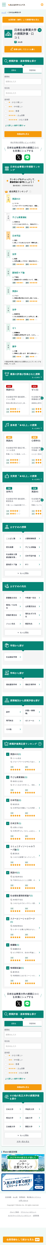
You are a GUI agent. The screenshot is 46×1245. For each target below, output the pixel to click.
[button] (42, 398)
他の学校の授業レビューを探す (23, 142)
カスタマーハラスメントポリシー (19, 1215)
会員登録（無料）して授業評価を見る (23, 20)
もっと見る (24, 573)
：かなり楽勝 (16, 120)
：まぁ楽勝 (15, 115)
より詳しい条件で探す (14, 125)
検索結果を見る (23, 134)
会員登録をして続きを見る (23, 1239)
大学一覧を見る (23, 1142)
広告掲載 (8, 1197)
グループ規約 (14, 1212)
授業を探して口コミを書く (24, 49)
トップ (3, 12)
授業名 (13, 70)
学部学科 (32, 70)
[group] (16, 399)
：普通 (12, 111)
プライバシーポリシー (28, 1212)
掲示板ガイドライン (34, 1197)
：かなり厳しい (14, 102)
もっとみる (36, 377)
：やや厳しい (14, 107)
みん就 (15, 1197)
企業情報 (36, 1215)
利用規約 (22, 1197)
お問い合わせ (23, 1200)
